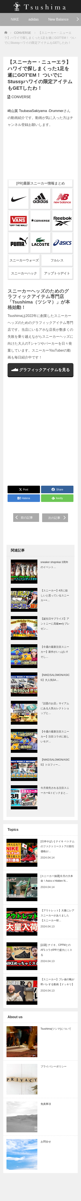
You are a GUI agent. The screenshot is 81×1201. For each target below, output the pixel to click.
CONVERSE (21, 97)
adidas (34, 19)
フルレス (57, 260)
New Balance (58, 19)
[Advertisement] (40, 433)
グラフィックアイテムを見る (40, 370)
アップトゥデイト (57, 273)
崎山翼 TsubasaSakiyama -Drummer (36, 111)
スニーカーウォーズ (24, 260)
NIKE (15, 19)
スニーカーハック (24, 273)
